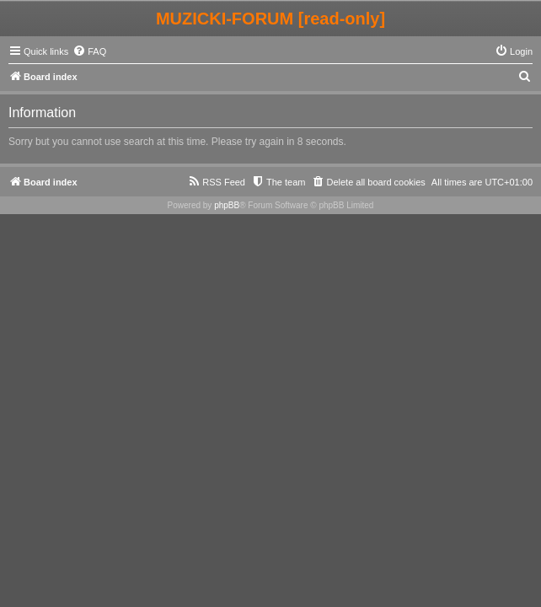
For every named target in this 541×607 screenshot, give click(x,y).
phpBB (226, 205)
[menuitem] (89, 51)
